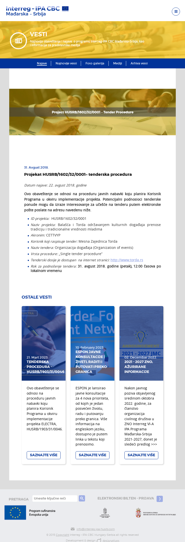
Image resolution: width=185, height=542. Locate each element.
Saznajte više (43, 455)
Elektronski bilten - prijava (130, 499)
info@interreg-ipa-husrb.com (92, 529)
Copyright (62, 535)
